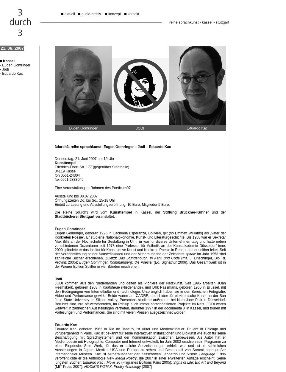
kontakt (133, 14)
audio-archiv (91, 14)
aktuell (70, 14)
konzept (114, 14)
